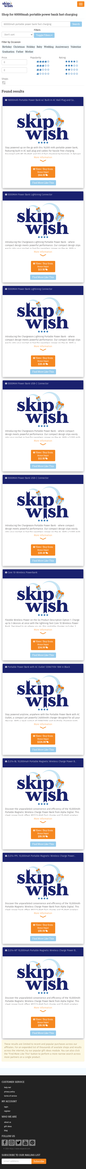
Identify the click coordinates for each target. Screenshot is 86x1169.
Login (6, 1107)
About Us (7, 1122)
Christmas (19, 46)
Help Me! (7, 1087)
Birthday (7, 46)
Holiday (31, 46)
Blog (6, 1131)
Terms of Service (10, 1096)
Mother (29, 51)
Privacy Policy (9, 1092)
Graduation (8, 51)
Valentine (76, 46)
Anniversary (62, 46)
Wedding (49, 46)
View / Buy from (43, 172)
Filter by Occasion (11, 42)
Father (19, 51)
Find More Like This (43, 182)
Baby (39, 46)
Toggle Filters (44, 35)
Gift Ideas (8, 1126)
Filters (37, 30)
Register (7, 1111)
